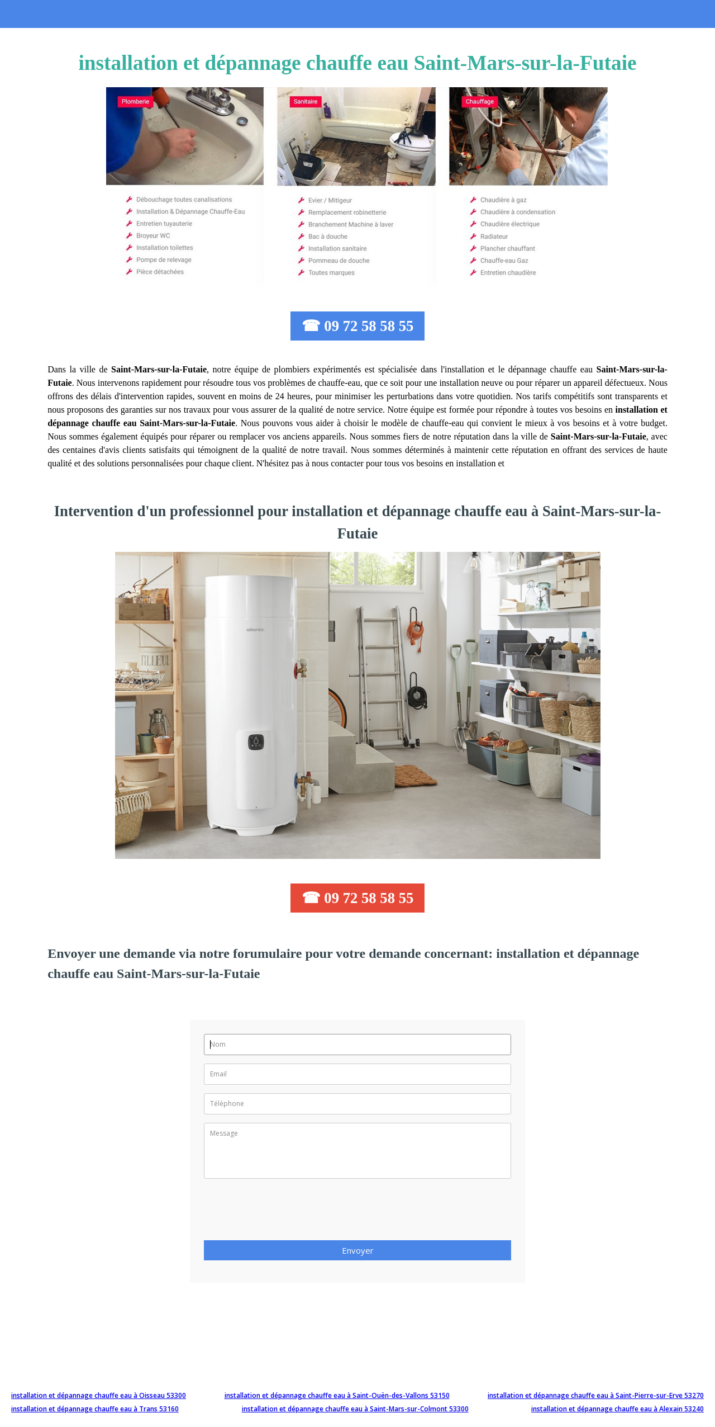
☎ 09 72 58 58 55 (358, 326)
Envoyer (358, 1250)
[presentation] (289, 1213)
